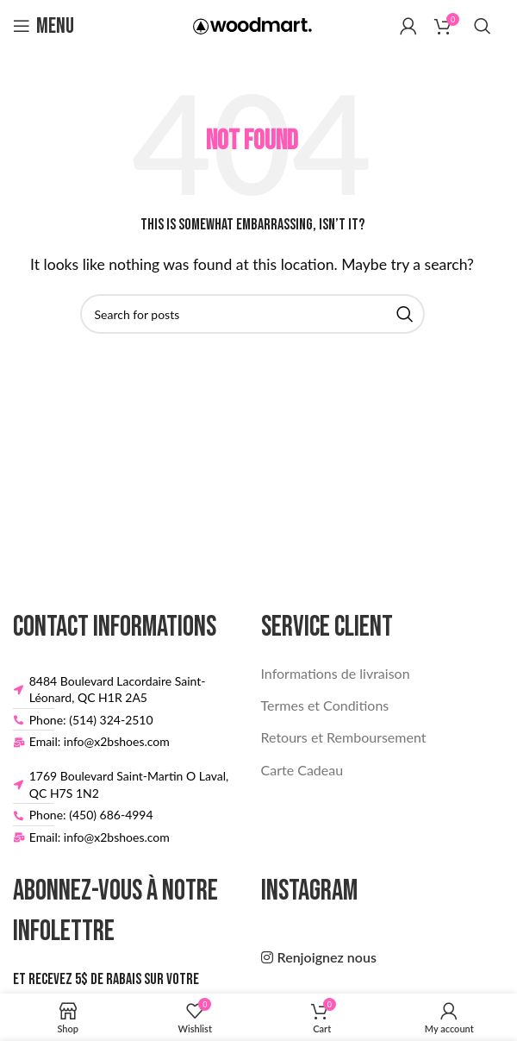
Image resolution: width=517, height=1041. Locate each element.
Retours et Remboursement (344, 737)
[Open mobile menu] (43, 26)
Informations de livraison (335, 673)
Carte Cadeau (302, 770)
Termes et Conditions (325, 705)
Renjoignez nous (327, 957)
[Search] (482, 26)
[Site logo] (252, 24)
